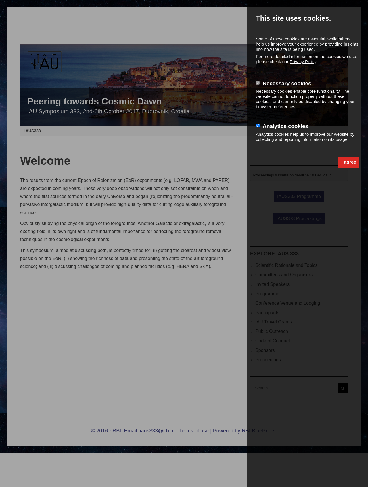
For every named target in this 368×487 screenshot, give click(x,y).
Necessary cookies (286, 83)
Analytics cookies (285, 126)
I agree (348, 162)
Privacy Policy (303, 61)
